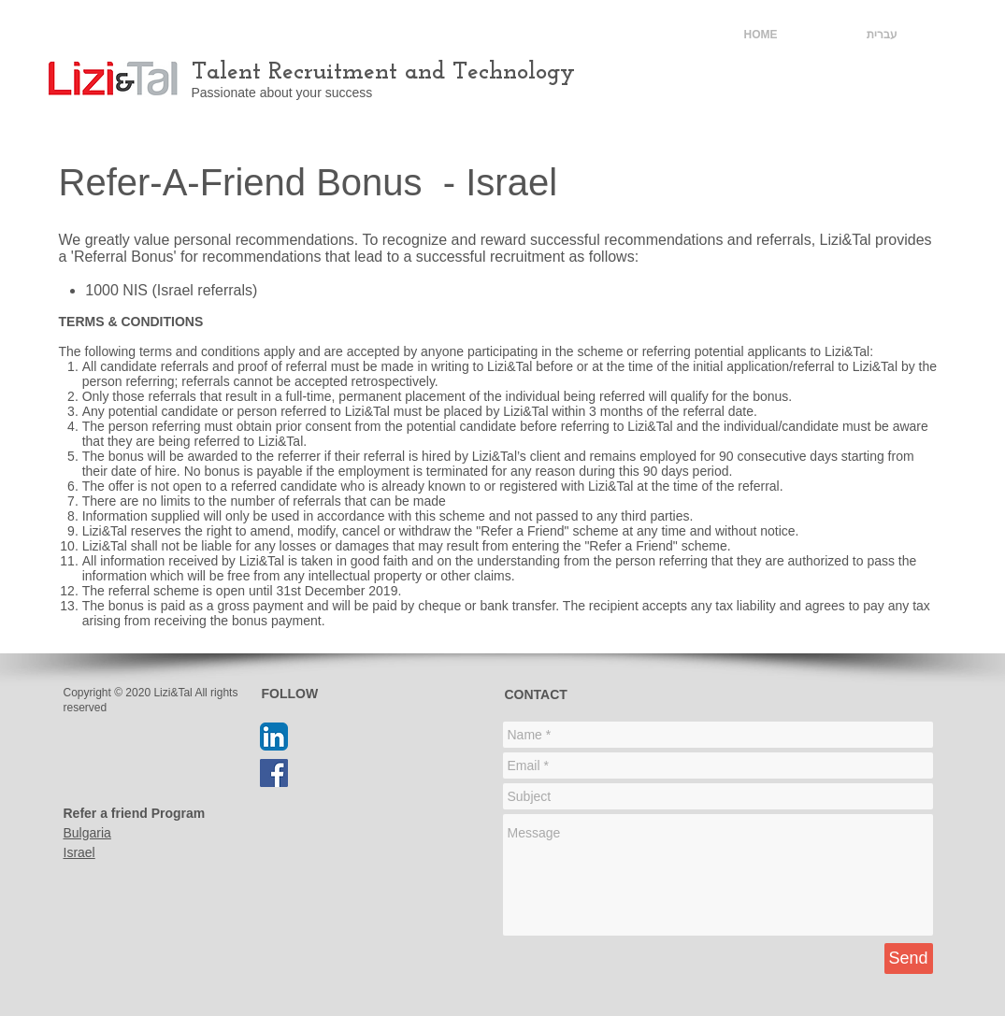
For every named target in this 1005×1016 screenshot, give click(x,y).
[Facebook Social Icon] (274, 773)
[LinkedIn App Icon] (274, 737)
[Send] (908, 958)
